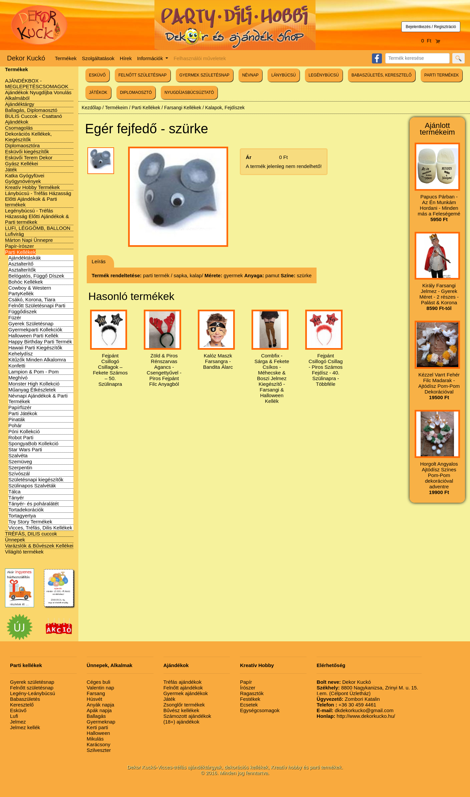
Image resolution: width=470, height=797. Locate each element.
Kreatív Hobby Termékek (32, 187)
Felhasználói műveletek (199, 58)
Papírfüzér (19, 407)
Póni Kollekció (24, 431)
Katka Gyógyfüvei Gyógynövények (24, 178)
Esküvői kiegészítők (27, 151)
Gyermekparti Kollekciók (35, 329)
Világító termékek (24, 551)
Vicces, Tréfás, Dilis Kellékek (40, 527)
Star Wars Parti (25, 449)
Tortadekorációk (26, 509)
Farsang (96, 693)
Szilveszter (99, 750)
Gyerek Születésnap (30, 323)
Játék (11, 169)
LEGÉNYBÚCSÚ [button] (324, 75)
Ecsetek (249, 704)
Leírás (99, 261)
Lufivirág (14, 234)
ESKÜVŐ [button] (97, 75)
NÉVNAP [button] (250, 75)
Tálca (14, 491)
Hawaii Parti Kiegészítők (35, 347)
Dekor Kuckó (26, 58)
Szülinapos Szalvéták (32, 485)
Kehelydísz (20, 353)
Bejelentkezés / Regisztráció (431, 26)
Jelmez (18, 722)
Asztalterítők (22, 270)
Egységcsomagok (259, 710)
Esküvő (18, 710)
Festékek (250, 699)
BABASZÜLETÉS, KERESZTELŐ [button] (382, 75)
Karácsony (98, 744)
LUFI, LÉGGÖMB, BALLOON (37, 228)
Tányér (16, 497)
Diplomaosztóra (22, 145)
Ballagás (96, 716)
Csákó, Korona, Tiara (31, 299)
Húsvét (94, 699)
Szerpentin (20, 467)
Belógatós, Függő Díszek (36, 276)
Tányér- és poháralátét (33, 503)
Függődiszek (22, 311)
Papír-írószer (19, 246)
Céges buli (98, 682)
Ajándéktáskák (24, 258)
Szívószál (19, 473)
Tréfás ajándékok (182, 682)
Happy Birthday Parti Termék (40, 341)
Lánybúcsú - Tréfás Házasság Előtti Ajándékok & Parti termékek (38, 198)
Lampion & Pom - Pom (33, 371)
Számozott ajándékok (187, 716)
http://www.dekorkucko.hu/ (356, 716)
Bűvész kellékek (181, 710)
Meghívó (18, 377)
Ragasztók (252, 693)
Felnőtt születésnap (31, 687)
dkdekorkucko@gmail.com (355, 710)
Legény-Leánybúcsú (32, 693)
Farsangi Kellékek (182, 107)
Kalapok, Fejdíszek (225, 107)
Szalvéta (18, 455)
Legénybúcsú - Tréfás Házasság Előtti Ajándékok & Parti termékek (37, 216)
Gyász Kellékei (21, 163)
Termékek (66, 58)
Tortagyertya (22, 515)
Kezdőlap (91, 107)
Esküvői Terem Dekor (28, 157)
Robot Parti (20, 437)
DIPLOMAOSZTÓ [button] (136, 92)
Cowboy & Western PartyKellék (29, 290)
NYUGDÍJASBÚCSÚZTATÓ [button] (189, 92)
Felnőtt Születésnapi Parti (36, 305)
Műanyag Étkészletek (32, 389)
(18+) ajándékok (181, 722)
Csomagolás (19, 128)
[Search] (417, 58)
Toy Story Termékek (30, 521)
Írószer (247, 687)
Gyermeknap (101, 722)
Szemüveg (20, 461)
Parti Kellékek (20, 252)
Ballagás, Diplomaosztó (31, 110)
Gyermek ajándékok (185, 693)
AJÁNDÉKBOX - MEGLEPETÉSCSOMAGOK (36, 83)
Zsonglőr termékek (184, 704)
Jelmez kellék (25, 727)
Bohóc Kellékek (25, 282)
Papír (246, 682)
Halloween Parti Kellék (33, 335)
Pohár (15, 425)
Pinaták (16, 419)
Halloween (98, 733)
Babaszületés (25, 699)
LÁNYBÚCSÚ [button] (283, 75)
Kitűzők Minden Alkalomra (37, 359)
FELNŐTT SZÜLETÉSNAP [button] (142, 75)
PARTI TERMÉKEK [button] (441, 75)
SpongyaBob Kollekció (33, 443)
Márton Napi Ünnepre (29, 240)
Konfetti (16, 365)
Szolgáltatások (98, 58)
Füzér (14, 317)
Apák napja (99, 710)
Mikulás (95, 739)
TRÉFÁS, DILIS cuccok (31, 533)
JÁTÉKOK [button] (98, 92)
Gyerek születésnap (32, 682)
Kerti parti (97, 727)
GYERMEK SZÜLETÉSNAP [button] (204, 75)
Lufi (14, 716)
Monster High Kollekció (33, 383)
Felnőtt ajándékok (183, 687)
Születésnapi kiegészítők (35, 479)
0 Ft (431, 40)
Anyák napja (100, 704)
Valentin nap (100, 687)
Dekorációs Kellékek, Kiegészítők (28, 136)
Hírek (126, 58)
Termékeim (116, 107)
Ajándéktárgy (19, 104)
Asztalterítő (20, 264)
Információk (150, 58)
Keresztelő (22, 704)
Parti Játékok (22, 413)
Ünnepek (15, 539)
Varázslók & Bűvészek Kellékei (39, 545)
